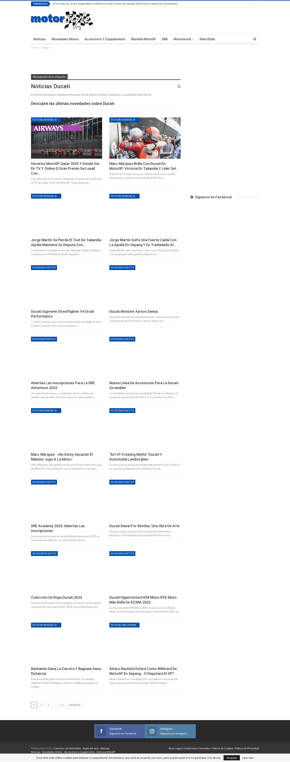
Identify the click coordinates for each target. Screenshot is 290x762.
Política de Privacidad (247, 748)
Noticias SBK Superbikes (125, 625)
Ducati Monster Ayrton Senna (133, 311)
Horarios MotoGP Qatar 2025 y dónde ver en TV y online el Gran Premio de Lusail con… (65, 168)
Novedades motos (44, 267)
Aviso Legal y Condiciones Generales (189, 748)
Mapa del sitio (90, 748)
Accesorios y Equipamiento (105, 39)
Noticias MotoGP (105, 752)
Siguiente (76, 705)
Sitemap (104, 748)
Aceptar (232, 757)
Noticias (39, 39)
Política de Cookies (222, 748)
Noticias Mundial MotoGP (46, 119)
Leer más (248, 757)
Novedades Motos (65, 39)
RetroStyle (207, 39)
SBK (165, 39)
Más (224, 39)
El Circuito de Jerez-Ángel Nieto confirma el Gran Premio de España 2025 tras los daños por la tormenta (115, 3)
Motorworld (182, 39)
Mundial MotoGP (143, 39)
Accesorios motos (44, 553)
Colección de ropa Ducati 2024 (56, 597)
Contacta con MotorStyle (67, 748)
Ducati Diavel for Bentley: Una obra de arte (144, 526)
